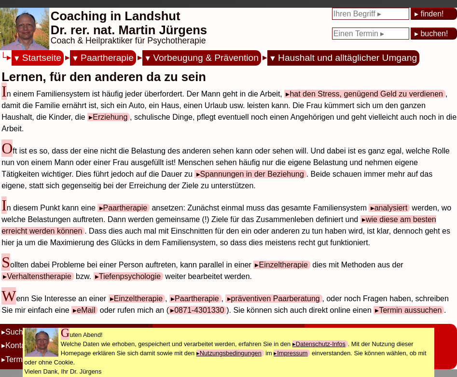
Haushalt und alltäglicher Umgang (347, 58)
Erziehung (110, 117)
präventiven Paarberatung (275, 298)
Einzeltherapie (283, 265)
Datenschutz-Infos (321, 344)
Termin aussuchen (410, 310)
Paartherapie (107, 58)
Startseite (41, 58)
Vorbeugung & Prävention (206, 58)
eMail (86, 310)
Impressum (292, 353)
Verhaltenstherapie (39, 276)
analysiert (390, 208)
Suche (16, 332)
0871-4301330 (199, 310)
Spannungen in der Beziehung (252, 174)
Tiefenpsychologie (130, 276)
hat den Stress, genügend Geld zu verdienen (366, 94)
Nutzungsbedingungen (231, 353)
